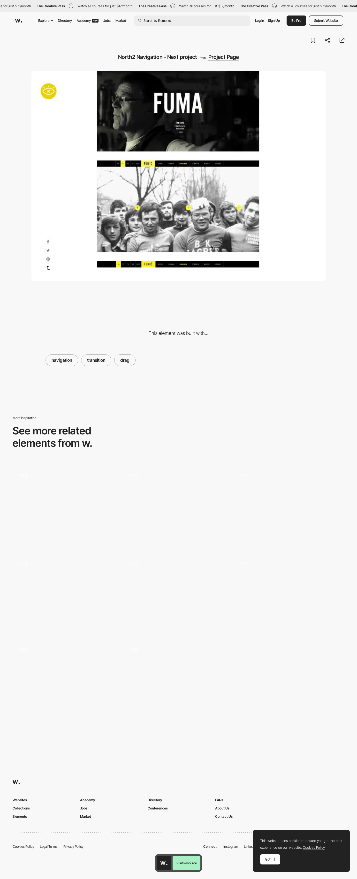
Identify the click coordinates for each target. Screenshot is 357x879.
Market (120, 20)
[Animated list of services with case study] (66, 507)
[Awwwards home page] (164, 863)
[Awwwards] (18, 21)
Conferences (158, 808)
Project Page (223, 57)
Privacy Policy (73, 846)
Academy (88, 20)
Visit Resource (186, 863)
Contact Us (224, 816)
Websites (20, 800)
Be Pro (296, 20)
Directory (65, 20)
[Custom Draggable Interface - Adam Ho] (290, 593)
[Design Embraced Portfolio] (66, 593)
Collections (21, 808)
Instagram (230, 846)
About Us (222, 808)
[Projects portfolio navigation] (290, 505)
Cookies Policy (23, 846)
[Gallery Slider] (178, 594)
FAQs (219, 800)
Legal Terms (49, 846)
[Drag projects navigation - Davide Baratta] (178, 505)
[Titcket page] (66, 681)
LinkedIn (250, 846)
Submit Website (326, 20)
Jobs (107, 20)
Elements (20, 816)
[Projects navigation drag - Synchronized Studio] (178, 679)
